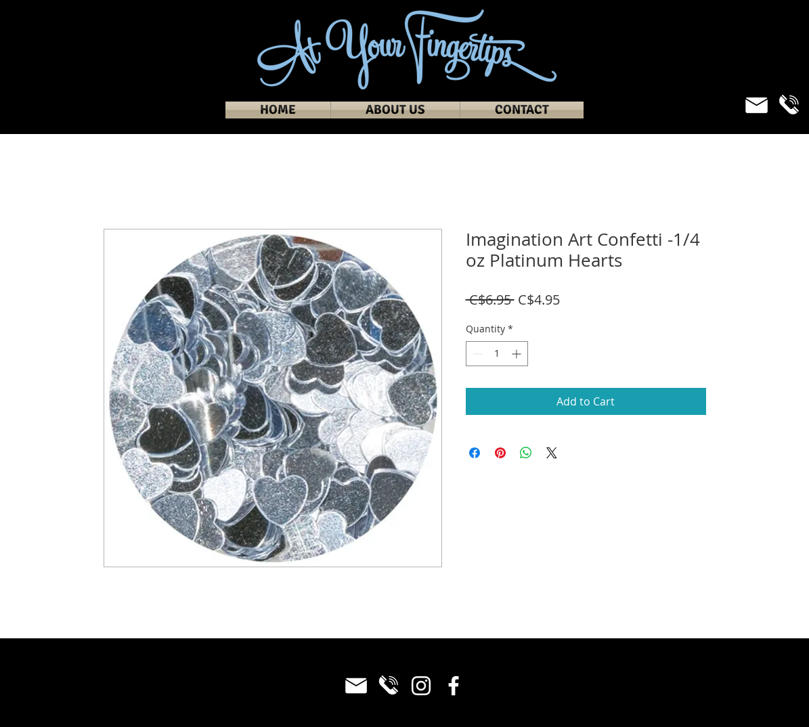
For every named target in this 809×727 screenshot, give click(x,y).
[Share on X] (552, 453)
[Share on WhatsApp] (526, 453)
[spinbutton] (497, 354)
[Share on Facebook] (474, 453)
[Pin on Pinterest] (500, 453)
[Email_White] (756, 105)
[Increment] (517, 354)
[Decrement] (476, 354)
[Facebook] (453, 686)
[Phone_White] (789, 105)
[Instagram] (421, 686)
